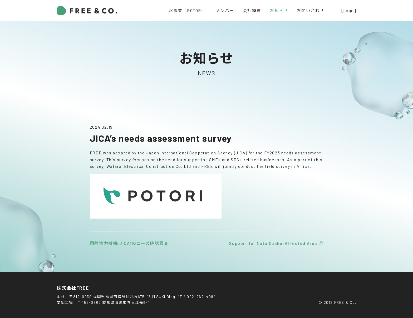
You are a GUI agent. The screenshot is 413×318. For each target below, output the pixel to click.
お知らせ (279, 10)
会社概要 (252, 10)
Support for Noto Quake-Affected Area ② (276, 243)
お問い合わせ (310, 10)
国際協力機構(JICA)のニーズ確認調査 (129, 243)
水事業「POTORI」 (188, 10)
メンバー (225, 10)
